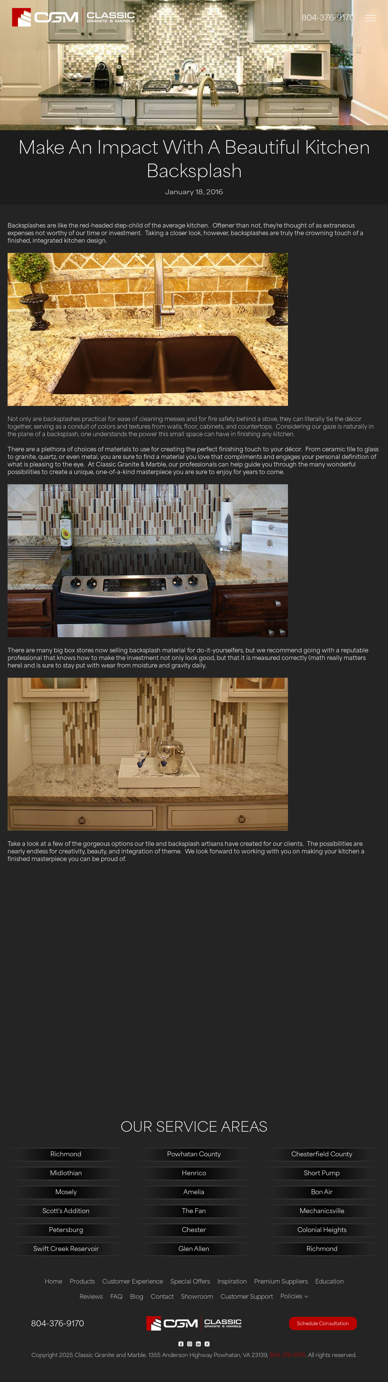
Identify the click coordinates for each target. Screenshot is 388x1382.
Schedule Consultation (323, 1324)
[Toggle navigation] (370, 18)
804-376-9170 (328, 18)
